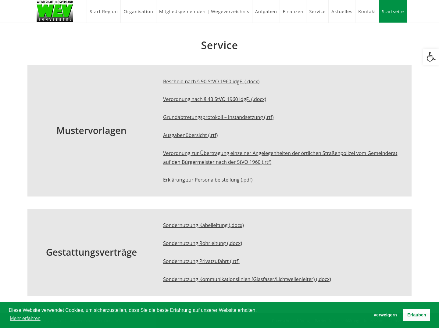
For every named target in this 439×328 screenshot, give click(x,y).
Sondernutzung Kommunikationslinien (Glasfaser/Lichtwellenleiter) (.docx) (247, 279)
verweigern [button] (385, 314)
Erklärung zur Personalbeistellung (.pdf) (207, 179)
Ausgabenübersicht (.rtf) (190, 135)
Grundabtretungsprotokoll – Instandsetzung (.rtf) (218, 117)
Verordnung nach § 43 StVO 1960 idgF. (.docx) (214, 99)
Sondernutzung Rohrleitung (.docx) (202, 243)
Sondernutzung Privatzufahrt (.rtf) (201, 261)
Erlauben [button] (416, 314)
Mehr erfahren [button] (25, 318)
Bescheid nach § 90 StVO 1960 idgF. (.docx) (211, 81)
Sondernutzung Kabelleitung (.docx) (203, 225)
